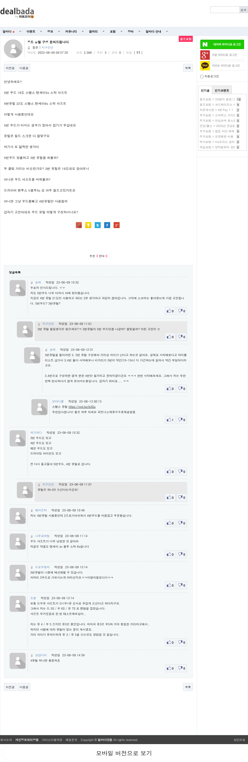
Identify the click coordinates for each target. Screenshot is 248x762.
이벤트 (31, 31)
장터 (131, 31)
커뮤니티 (71, 31)
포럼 (113, 31)
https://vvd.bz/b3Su (82, 406)
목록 (188, 68)
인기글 (205, 90)
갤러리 (93, 31)
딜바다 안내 (153, 31)
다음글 (24, 68)
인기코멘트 (222, 90)
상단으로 (239, 740)
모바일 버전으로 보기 (124, 753)
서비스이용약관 (52, 740)
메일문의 (71, 740)
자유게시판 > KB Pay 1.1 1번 (219, 110)
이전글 (10, 68)
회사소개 (6, 740)
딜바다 (9, 31)
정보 (50, 31)
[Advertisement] (143, 13)
